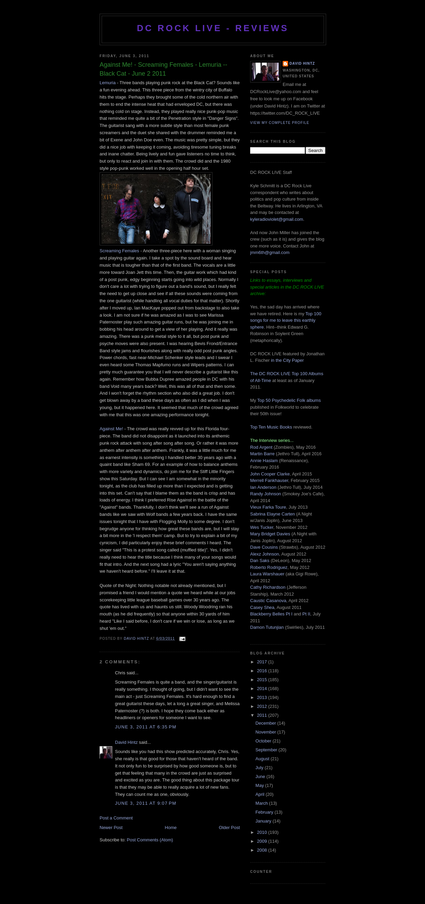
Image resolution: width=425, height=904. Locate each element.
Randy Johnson (265, 493)
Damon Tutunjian (267, 627)
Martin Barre (262, 453)
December (267, 723)
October (264, 740)
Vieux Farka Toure (268, 507)
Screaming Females (120, 250)
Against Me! (111, 428)
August (263, 758)
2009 (262, 841)
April (261, 794)
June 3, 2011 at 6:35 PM (145, 726)
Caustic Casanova (268, 600)
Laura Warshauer (267, 573)
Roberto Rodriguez (268, 567)
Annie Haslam (264, 460)
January (264, 821)
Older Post (229, 827)
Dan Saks (259, 560)
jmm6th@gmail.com (269, 252)
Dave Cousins (264, 547)
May (260, 785)
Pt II (306, 613)
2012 (262, 706)
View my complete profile (279, 123)
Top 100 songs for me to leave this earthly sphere (285, 320)
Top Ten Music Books (271, 427)
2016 (262, 670)
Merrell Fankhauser (269, 480)
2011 (262, 715)
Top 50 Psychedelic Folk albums (289, 400)
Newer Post (111, 827)
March (262, 803)
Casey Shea (262, 607)
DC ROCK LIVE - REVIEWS (213, 28)
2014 (262, 688)
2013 (262, 697)
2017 (262, 661)
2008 (262, 850)
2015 (262, 679)
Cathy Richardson (267, 587)
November (267, 732)
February (265, 812)
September (267, 749)
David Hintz (137, 638)
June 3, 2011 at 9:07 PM (145, 803)
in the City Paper (287, 360)
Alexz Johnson (264, 554)
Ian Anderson (263, 487)
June (261, 776)
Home (171, 827)
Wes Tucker (261, 527)
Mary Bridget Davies (270, 533)
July (260, 767)
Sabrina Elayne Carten (272, 514)
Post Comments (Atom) (150, 839)
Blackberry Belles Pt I (271, 613)
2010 (262, 832)
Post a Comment (116, 817)
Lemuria (108, 82)
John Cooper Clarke (270, 473)
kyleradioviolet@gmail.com (276, 219)
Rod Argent (261, 447)
